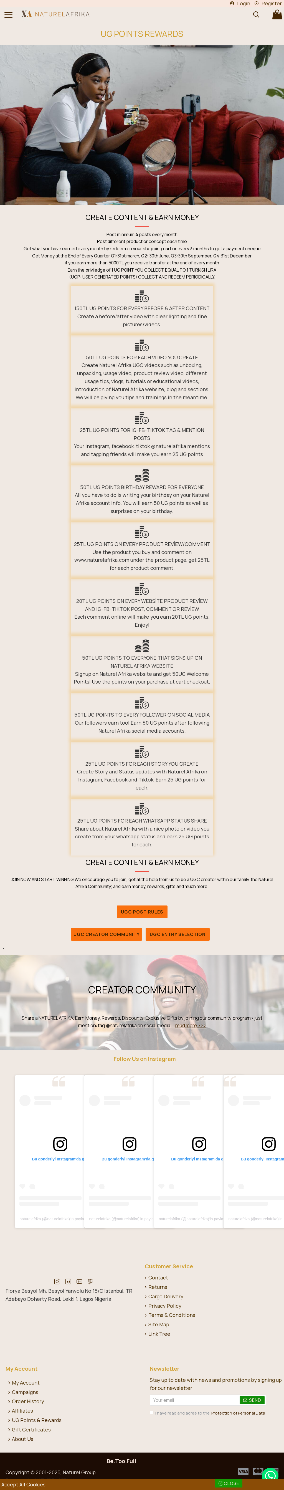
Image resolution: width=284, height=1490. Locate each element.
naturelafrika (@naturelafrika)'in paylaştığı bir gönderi (65, 1219)
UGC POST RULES (142, 912)
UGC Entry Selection (178, 934)
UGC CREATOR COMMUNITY (106, 934)
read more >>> (190, 1025)
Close (231, 1483)
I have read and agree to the (208, 1413)
